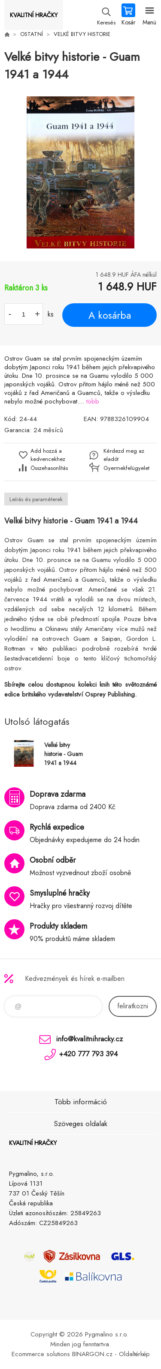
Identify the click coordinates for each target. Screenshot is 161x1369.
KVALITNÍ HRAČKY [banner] (34, 15)
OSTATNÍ (31, 34)
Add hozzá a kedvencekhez (47, 454)
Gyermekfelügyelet (124, 468)
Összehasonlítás (49, 468)
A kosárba (109, 315)
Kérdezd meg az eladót (123, 454)
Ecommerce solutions (41, 1354)
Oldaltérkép (134, 1354)
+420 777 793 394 (88, 1054)
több (92, 401)
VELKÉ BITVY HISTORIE (82, 34)
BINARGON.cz (92, 1354)
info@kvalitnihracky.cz (89, 1039)
